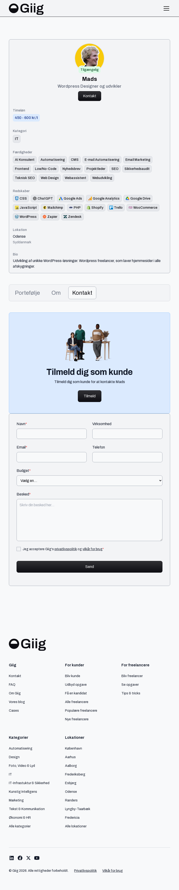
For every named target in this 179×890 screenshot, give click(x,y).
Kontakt (89, 96)
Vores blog (17, 701)
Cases (14, 710)
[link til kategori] (17, 139)
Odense (19, 236)
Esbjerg (70, 783)
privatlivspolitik (66, 549)
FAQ (12, 684)
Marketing (16, 800)
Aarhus (70, 757)
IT (10, 774)
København (73, 748)
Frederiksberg (75, 774)
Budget (24, 471)
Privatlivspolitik (85, 870)
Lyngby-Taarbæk (77, 808)
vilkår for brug (93, 549)
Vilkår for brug (112, 870)
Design (14, 757)
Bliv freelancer (132, 675)
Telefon (98, 447)
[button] (165, 8)
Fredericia (72, 817)
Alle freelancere (76, 701)
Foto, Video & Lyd (22, 765)
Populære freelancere (81, 710)
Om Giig (15, 693)
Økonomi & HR (20, 817)
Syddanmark (22, 242)
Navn (22, 424)
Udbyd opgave (76, 684)
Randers (71, 800)
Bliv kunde (72, 675)
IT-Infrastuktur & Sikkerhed (29, 783)
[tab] (27, 293)
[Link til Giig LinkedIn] (11, 858)
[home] (26, 8)
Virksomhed (101, 424)
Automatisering (20, 748)
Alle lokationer (75, 826)
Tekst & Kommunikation (27, 808)
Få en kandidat (76, 693)
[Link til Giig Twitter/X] (28, 858)
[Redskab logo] (21, 198)
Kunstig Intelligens (23, 791)
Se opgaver (130, 684)
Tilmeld (90, 396)
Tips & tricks (130, 693)
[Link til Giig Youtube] (37, 858)
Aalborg (71, 765)
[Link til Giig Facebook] (20, 858)
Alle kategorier (20, 826)
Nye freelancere (77, 719)
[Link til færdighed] (25, 159)
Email (22, 447)
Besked (24, 494)
